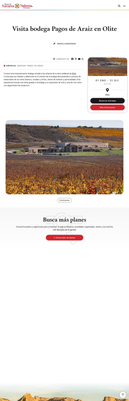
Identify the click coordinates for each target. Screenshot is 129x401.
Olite (74, 73)
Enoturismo (64, 200)
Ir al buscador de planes (64, 237)
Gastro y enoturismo (66, 43)
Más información (107, 107)
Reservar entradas (107, 100)
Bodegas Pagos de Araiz (30, 65)
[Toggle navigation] (124, 6)
